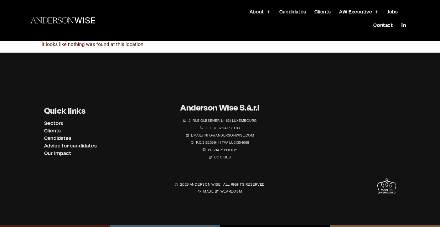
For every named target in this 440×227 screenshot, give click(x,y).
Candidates (58, 138)
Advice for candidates (70, 145)
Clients (52, 130)
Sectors (54, 123)
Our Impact (57, 153)
